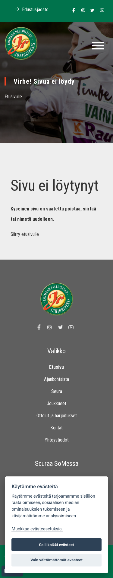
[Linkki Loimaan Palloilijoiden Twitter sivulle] (91, 11)
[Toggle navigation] (97, 46)
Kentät (56, 428)
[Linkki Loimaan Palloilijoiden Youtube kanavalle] (100, 11)
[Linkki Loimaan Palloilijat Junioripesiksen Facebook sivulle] (72, 11)
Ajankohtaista (56, 379)
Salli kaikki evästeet (56, 545)
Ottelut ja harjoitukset (56, 415)
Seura (56, 391)
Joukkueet (56, 403)
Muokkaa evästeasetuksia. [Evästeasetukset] (37, 529)
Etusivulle (13, 96)
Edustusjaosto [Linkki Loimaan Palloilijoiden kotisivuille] (28, 9)
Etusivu (56, 367)
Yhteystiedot (57, 440)
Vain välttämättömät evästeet (56, 560)
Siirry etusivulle (25, 234)
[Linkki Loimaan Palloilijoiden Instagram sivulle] (81, 11)
